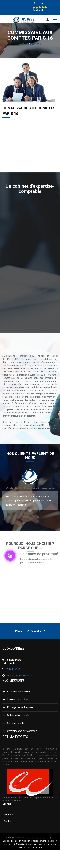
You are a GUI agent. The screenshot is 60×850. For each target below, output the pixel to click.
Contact (8, 821)
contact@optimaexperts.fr (19, 675)
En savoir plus (35, 847)
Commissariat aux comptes (19, 730)
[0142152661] (35, 3)
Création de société (15, 699)
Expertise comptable (16, 691)
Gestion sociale (13, 723)
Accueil (24, 44)
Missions (9, 814)
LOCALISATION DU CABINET (30, 630)
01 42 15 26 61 (13, 669)
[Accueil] (23, 20)
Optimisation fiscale (15, 715)
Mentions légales (44, 838)
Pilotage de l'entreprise (17, 707)
